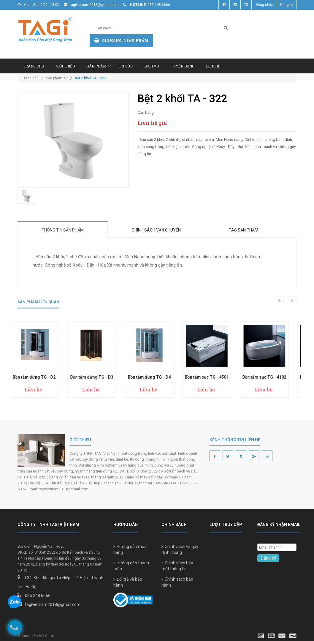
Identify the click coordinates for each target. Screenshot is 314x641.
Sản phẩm (99, 66)
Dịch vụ (151, 66)
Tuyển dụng (182, 66)
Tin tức (125, 66)
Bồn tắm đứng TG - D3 (99, 377)
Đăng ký (286, 5)
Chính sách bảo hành (177, 582)
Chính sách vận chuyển (156, 230)
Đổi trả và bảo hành (127, 582)
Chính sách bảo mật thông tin (177, 565)
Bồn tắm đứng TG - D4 (157, 377)
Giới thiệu (65, 66)
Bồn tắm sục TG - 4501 (215, 377)
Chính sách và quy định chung (179, 549)
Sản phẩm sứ (56, 78)
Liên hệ (213, 66)
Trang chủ (33, 66)
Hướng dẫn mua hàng (130, 549)
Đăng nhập (264, 5)
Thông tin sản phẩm (63, 230)
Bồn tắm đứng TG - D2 (42, 377)
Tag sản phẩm (243, 230)
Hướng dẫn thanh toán (131, 565)
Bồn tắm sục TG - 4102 (272, 377)
